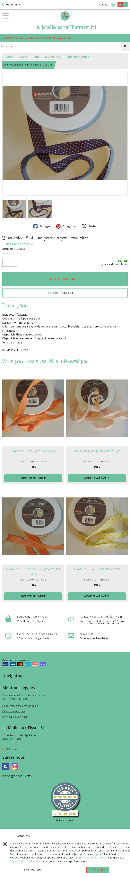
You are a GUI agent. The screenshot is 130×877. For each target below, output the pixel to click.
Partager (41, 226)
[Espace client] (112, 4)
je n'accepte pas (32, 870)
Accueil (10, 56)
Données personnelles (14, 716)
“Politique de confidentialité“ (25, 861)
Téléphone (9, 749)
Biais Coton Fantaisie (17, 244)
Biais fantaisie (52, 56)
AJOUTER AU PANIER (65, 279)
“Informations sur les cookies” (90, 857)
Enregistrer (66, 226)
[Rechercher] (125, 46)
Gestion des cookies (13, 711)
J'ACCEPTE (97, 870)
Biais (36, 56)
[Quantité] (9, 263)
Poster (89, 226)
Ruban (23, 56)
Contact (103, 4)
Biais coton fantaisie (78, 56)
